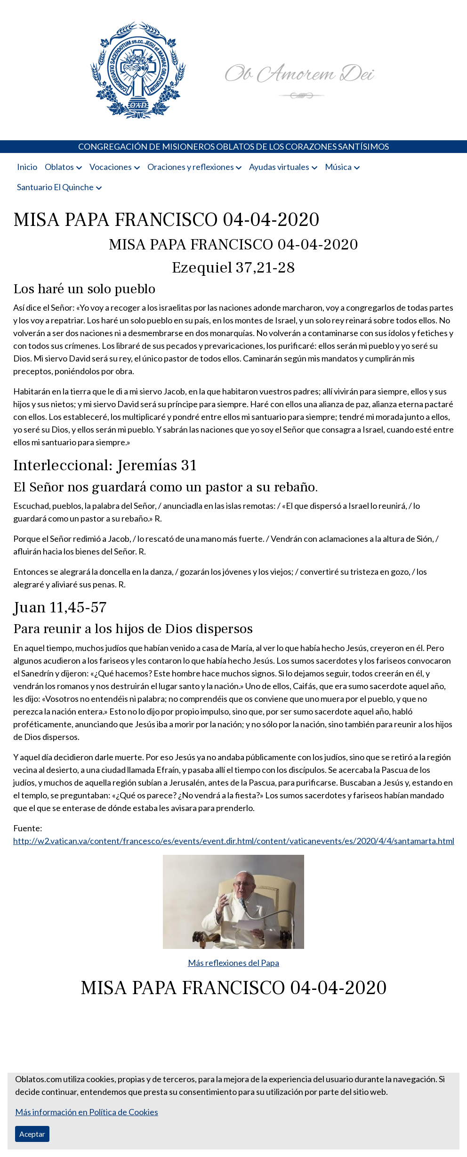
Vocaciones (110, 166)
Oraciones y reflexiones (190, 166)
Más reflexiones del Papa (233, 962)
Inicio (27, 166)
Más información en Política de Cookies (86, 1112)
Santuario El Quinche (55, 187)
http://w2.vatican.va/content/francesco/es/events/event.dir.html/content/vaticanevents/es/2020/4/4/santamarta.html (233, 841)
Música (338, 166)
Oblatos (59, 166)
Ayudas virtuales (279, 166)
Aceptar (32, 1133)
